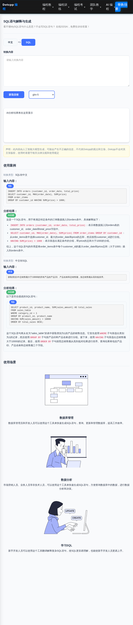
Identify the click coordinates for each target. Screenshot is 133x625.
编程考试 (79, 7)
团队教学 (95, 7)
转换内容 (8, 52)
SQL (28, 42)
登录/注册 (121, 7)
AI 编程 (110, 7)
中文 (10, 42)
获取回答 (14, 94)
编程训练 (63, 7)
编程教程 (48, 7)
